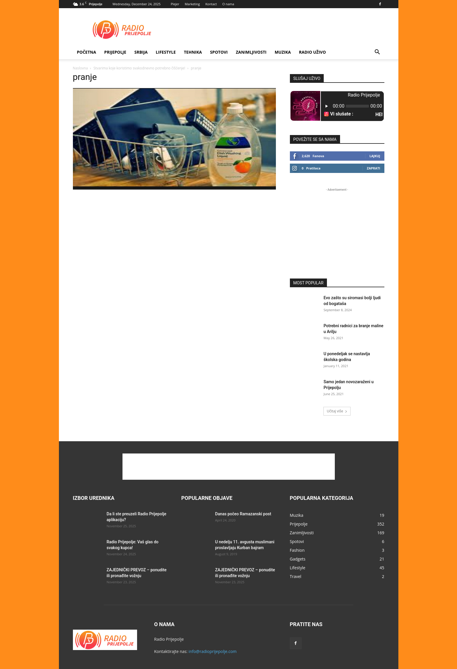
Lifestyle (166, 52)
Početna (86, 52)
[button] (377, 52)
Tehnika (193, 52)
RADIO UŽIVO (312, 52)
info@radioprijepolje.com (213, 651)
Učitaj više (337, 411)
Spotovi (219, 52)
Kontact (211, 4)
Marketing (192, 4)
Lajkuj (375, 156)
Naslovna (80, 68)
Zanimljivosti (251, 52)
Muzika (283, 52)
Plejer (175, 4)
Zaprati (373, 168)
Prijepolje (115, 52)
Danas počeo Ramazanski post (243, 514)
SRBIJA (141, 52)
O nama (228, 4)
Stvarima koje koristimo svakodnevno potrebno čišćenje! (139, 68)
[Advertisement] (278, 29)
